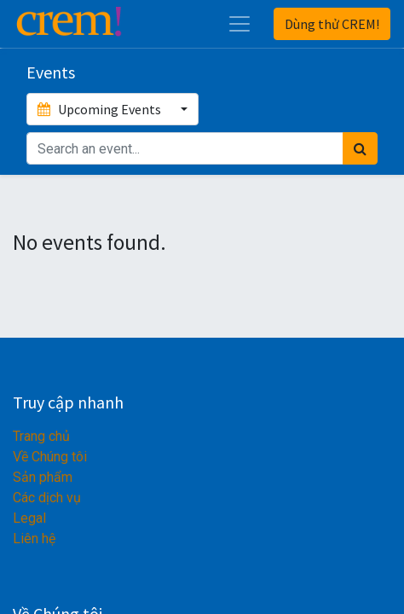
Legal (29, 518)
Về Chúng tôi (50, 457)
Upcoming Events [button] (101, 109)
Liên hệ (34, 538)
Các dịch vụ (47, 497)
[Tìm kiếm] (360, 148)
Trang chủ (41, 436)
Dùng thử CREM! (332, 23)
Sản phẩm (42, 477)
